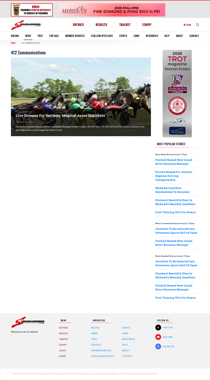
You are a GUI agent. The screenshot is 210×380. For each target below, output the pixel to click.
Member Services (75, 36)
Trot (40, 36)
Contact (194, 36)
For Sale (54, 36)
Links (136, 36)
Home (62, 356)
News (28, 36)
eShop (146, 24)
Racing (15, 36)
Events (123, 36)
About (179, 36)
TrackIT (125, 24)
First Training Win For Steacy (175, 212)
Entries (78, 24)
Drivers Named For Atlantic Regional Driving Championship (173, 176)
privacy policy (151, 373)
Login (188, 24)
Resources (152, 36)
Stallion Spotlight (102, 36)
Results (101, 24)
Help (167, 36)
